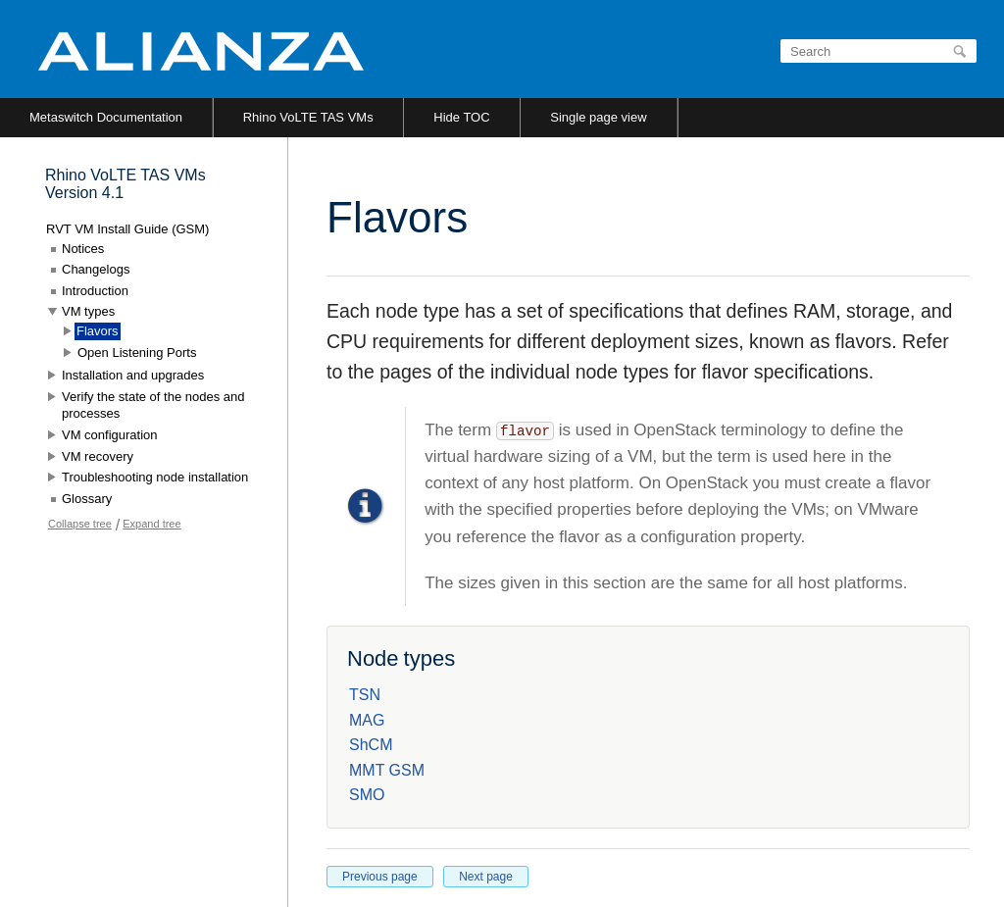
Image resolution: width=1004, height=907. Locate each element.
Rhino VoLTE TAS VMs (308, 117)
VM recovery (97, 456)
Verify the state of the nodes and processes (153, 405)
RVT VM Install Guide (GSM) (127, 229)
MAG (366, 720)
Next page (486, 876)
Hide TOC (461, 117)
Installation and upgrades (133, 375)
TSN (364, 694)
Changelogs (95, 269)
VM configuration (110, 435)
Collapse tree (80, 523)
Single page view (598, 117)
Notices (83, 248)
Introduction (95, 290)
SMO (366, 794)
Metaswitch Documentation (105, 117)
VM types (88, 311)
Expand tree (151, 523)
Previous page (380, 876)
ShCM (370, 744)
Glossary (87, 498)
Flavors (97, 331)
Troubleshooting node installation (155, 477)
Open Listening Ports (136, 352)
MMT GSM (387, 770)
